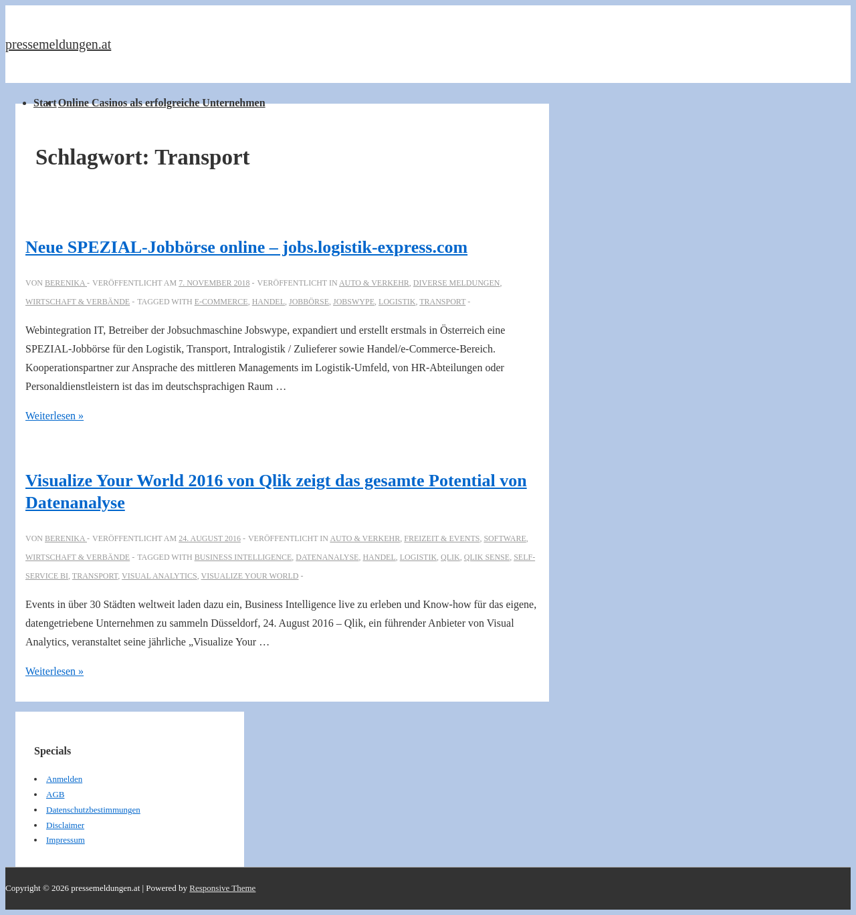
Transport (442, 301)
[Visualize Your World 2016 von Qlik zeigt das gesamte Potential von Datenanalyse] (210, 538)
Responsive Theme (222, 888)
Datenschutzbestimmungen (93, 810)
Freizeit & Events (441, 538)
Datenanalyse (327, 557)
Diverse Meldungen (456, 283)
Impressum (65, 840)
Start (45, 102)
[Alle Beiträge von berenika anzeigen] (66, 283)
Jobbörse (309, 301)
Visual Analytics (159, 576)
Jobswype (353, 301)
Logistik (397, 301)
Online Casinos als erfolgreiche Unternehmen (161, 102)
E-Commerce (221, 301)
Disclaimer (65, 825)
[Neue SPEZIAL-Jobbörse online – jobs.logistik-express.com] (214, 283)
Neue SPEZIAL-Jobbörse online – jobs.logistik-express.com (246, 247)
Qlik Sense (487, 557)
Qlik (450, 557)
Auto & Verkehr (374, 283)
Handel (268, 301)
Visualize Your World (250, 576)
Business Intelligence (243, 557)
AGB (55, 794)
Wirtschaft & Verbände (77, 301)
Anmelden (64, 779)
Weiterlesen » (54, 415)
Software (505, 538)
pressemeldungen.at (58, 44)
